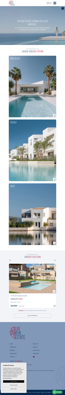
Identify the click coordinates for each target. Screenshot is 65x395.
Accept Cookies (13, 381)
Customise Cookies (14, 385)
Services (12, 350)
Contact (12, 356)
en (49, 3)
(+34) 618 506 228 (27, 364)
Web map (38, 392)
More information (7, 378)
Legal (27, 392)
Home (11, 344)
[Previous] (10, 260)
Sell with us (36, 350)
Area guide (36, 353)
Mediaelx (49, 392)
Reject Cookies (14, 388)
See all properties (32, 315)
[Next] (55, 260)
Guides (35, 347)
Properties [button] (13, 347)
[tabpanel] (32, 286)
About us (35, 344)
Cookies (33, 392)
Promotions (13, 353)
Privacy (30, 392)
